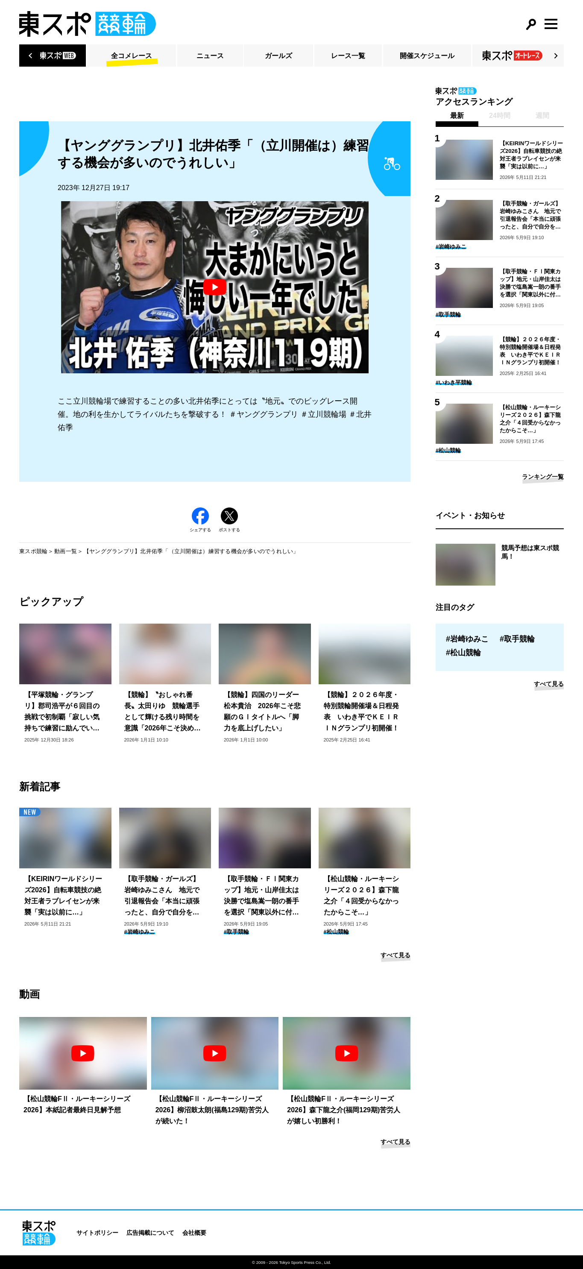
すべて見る (395, 955)
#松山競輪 (336, 932)
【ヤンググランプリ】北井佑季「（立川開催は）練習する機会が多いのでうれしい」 (191, 551)
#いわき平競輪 (454, 382)
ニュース (210, 55)
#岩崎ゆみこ (139, 932)
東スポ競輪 (33, 551)
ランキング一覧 (543, 476)
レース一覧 (348, 55)
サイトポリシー (97, 1232)
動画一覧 (65, 551)
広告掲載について (150, 1232)
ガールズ (278, 55)
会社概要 (194, 1232)
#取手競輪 (236, 932)
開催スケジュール (427, 55)
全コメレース (131, 55)
